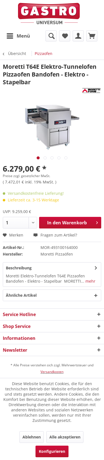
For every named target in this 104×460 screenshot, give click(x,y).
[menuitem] (18, 35)
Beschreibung (19, 267)
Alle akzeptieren (64, 437)
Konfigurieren (52, 451)
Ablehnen (31, 437)
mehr (89, 281)
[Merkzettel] (64, 35)
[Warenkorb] (91, 35)
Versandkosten (52, 371)
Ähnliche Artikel (21, 295)
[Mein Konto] (78, 35)
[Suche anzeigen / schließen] (51, 35)
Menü (18, 35)
